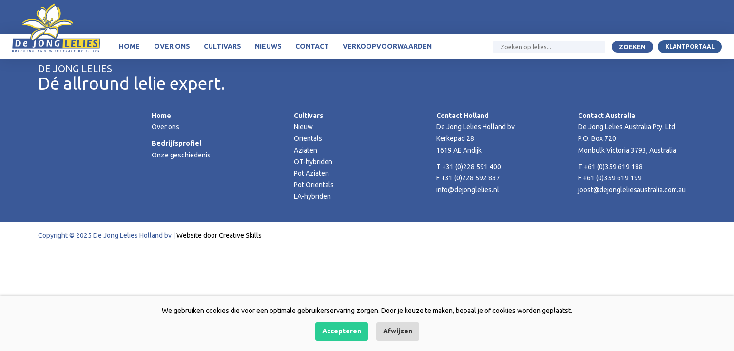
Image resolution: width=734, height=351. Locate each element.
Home (129, 46)
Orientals (308, 138)
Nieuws (268, 46)
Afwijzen (397, 331)
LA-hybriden (312, 196)
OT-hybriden (313, 162)
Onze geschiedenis (181, 155)
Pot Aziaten (311, 173)
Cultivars (222, 46)
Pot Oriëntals (314, 185)
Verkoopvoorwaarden (387, 46)
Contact (312, 46)
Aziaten (305, 150)
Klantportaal (690, 46)
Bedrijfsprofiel (176, 143)
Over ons (172, 46)
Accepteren (341, 331)
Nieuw (303, 127)
